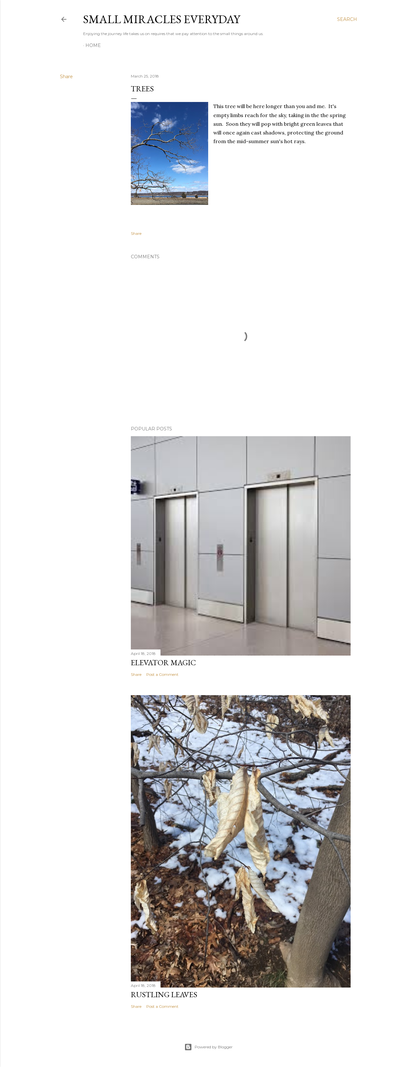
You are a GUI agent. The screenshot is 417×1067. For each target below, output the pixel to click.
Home (93, 45)
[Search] (347, 19)
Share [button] (66, 76)
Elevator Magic (163, 662)
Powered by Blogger (208, 1047)
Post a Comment (162, 674)
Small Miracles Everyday (161, 19)
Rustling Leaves (164, 994)
